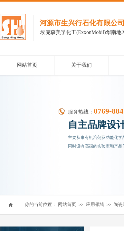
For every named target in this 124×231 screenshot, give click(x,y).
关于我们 (81, 65)
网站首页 (67, 204)
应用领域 (95, 204)
